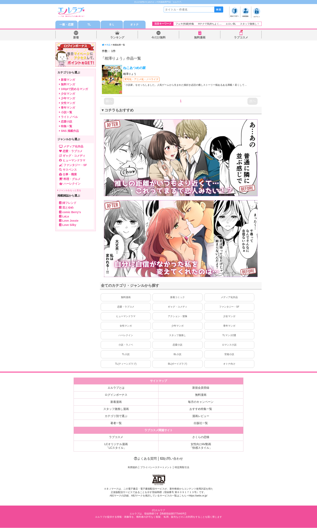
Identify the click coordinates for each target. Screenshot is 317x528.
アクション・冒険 (177, 316)
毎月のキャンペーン (200, 402)
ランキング (117, 37)
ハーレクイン (125, 335)
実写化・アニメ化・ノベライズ (141, 79)
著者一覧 (116, 423)
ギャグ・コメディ (177, 307)
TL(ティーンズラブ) (125, 364)
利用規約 (132, 467)
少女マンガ (229, 316)
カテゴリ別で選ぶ (116, 416)
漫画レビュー (200, 416)
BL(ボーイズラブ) (177, 364)
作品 (108, 45)
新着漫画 (116, 402)
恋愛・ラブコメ (125, 307)
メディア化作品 (229, 297)
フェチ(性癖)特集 (184, 23)
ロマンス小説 (229, 345)
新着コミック (177, 297)
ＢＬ (112, 24)
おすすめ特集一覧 (200, 409)
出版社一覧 (201, 423)
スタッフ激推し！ (249, 23)
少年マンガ (177, 326)
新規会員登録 (200, 387)
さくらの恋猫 (200, 437)
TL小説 (126, 354)
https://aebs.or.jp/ (198, 495)
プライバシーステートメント (156, 467)
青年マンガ (229, 326)
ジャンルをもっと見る (69, 190)
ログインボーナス (116, 395)
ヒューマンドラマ (125, 316)
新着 (76, 37)
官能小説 (229, 354)
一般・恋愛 (66, 24)
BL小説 (178, 354)
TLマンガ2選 (229, 335)
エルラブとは (116, 387)
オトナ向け (229, 364)
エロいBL (231, 23)
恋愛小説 (177, 345)
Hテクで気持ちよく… (210, 23)
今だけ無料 (158, 37)
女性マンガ (126, 326)
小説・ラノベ (125, 345)
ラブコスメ (241, 37)
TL (89, 24)
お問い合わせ (171, 458)
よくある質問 (145, 458)
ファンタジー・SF (229, 307)
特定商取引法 (182, 467)
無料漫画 (199, 37)
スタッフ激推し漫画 (116, 409)
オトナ (134, 24)
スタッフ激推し (177, 335)
